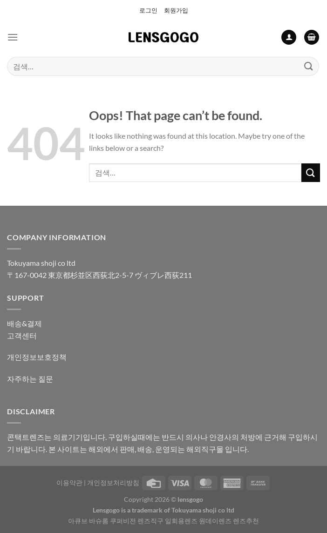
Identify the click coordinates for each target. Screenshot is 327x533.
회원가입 (176, 10)
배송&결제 (24, 323)
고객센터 (22, 335)
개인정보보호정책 (37, 356)
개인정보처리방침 (113, 482)
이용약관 (69, 482)
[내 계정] (288, 37)
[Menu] (12, 37)
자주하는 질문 (30, 378)
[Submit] (309, 66)
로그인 (148, 10)
